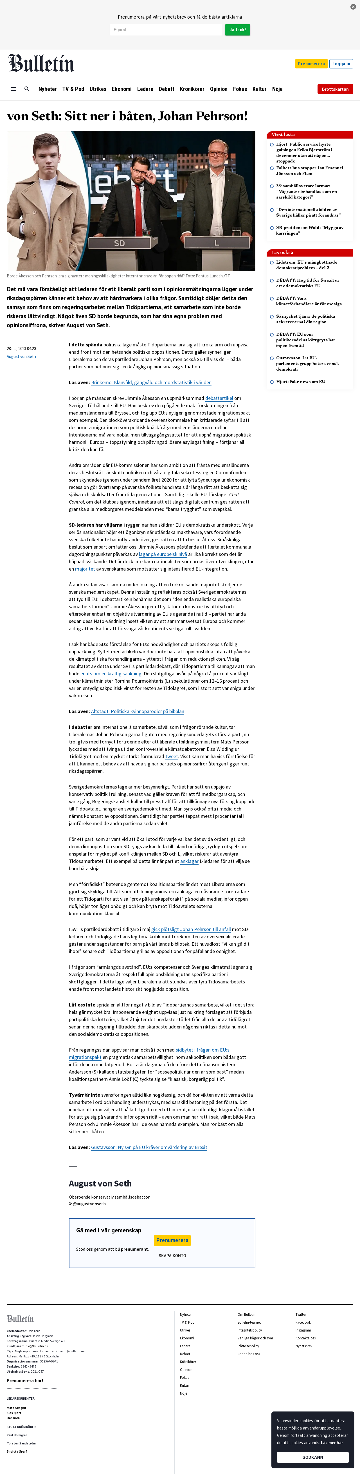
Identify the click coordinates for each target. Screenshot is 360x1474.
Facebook (303, 1322)
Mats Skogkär (16, 1408)
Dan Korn (13, 1418)
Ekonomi (122, 89)
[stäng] (353, 7)
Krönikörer (192, 89)
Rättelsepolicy (248, 1346)
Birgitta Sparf (17, 1451)
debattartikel (219, 398)
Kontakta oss (306, 1338)
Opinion (219, 89)
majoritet (85, 568)
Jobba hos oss (249, 1353)
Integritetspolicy (250, 1330)
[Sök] (27, 89)
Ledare (145, 89)
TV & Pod (73, 89)
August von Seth (21, 356)
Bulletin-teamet (249, 1322)
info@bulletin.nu (36, 1346)
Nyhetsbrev (304, 1346)
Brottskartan (335, 89)
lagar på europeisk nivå (163, 554)
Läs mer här (332, 1442)
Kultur (260, 89)
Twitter (301, 1314)
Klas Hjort (14, 1413)
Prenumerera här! (25, 1380)
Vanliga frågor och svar (255, 1338)
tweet (171, 756)
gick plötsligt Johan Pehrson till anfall (191, 929)
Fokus (240, 89)
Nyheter (48, 89)
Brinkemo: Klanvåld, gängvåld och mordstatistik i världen (151, 382)
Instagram (303, 1330)
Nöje (277, 89)
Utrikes (98, 89)
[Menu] (13, 89)
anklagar (189, 861)
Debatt (166, 89)
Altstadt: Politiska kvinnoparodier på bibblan (137, 711)
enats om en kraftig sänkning (110, 673)
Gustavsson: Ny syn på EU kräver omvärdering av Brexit (149, 1147)
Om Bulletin (246, 1314)
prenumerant (134, 1249)
